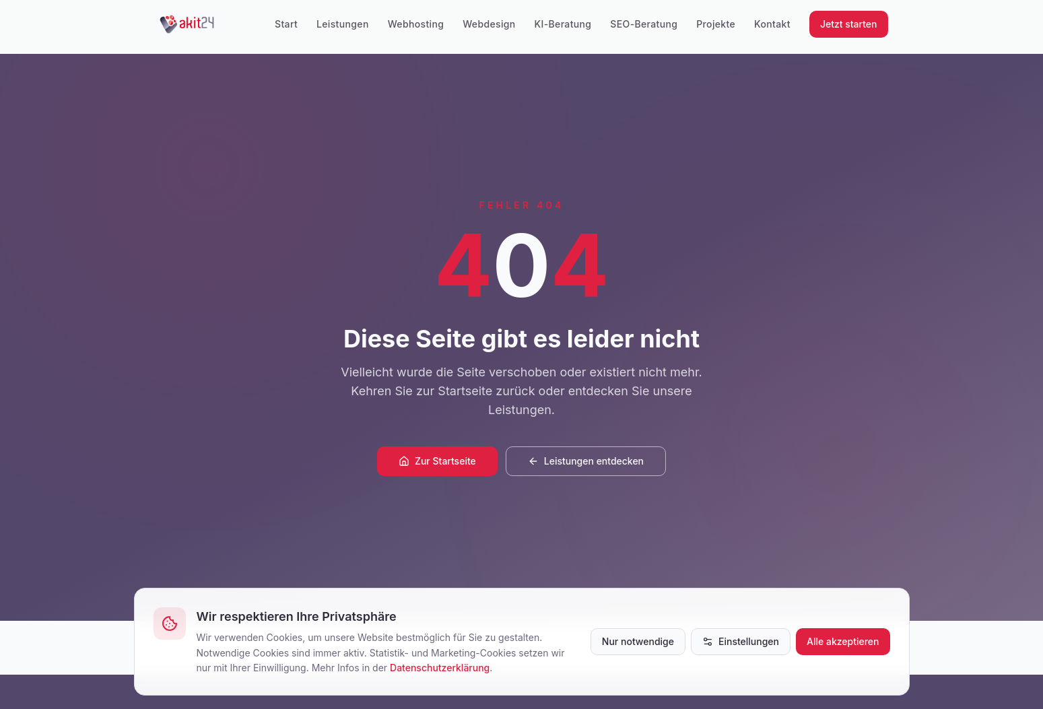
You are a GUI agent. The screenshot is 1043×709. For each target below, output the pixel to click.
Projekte (715, 24)
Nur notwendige (638, 641)
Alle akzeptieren (843, 641)
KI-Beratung (563, 24)
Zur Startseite (437, 461)
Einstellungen (740, 641)
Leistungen (342, 24)
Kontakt (772, 24)
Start (286, 24)
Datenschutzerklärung (440, 667)
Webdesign (489, 24)
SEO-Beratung (643, 24)
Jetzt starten (848, 24)
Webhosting (416, 24)
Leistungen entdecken (586, 461)
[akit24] (188, 24)
